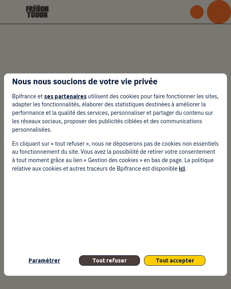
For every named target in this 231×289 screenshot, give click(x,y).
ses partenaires (65, 96)
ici (182, 168)
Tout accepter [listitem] (175, 260)
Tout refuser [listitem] (109, 260)
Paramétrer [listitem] (44, 260)
